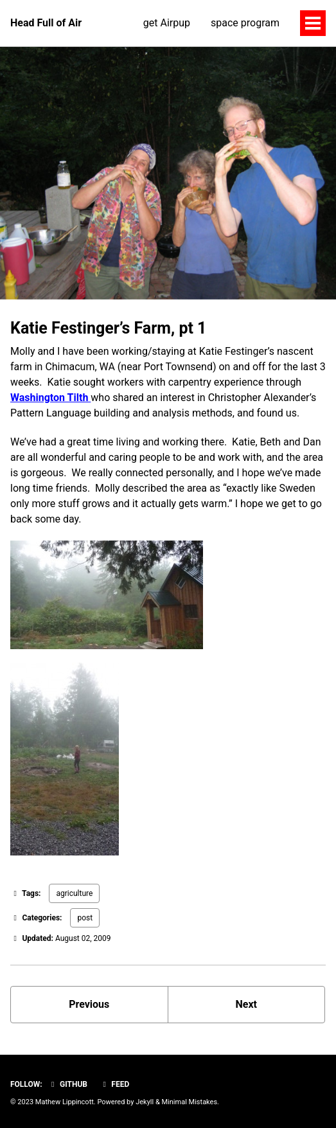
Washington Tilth (50, 397)
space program (245, 23)
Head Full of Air (46, 23)
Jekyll (145, 1102)
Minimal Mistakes (190, 1102)
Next (246, 1004)
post (85, 917)
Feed (114, 1084)
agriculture (74, 893)
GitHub (67, 1084)
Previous (89, 1004)
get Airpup (166, 23)
